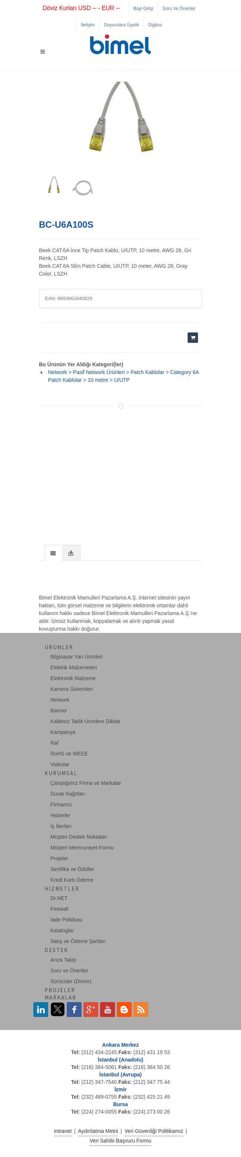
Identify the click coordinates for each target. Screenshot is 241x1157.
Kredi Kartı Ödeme (71, 880)
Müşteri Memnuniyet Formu (81, 848)
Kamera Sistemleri (71, 689)
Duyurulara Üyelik (121, 24)
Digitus (155, 24)
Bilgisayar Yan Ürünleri (76, 657)
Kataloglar (62, 930)
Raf (54, 743)
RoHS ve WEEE (69, 754)
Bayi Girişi (143, 8)
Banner (58, 711)
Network (59, 700)
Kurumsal (60, 773)
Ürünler (58, 647)
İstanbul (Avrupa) (120, 1075)
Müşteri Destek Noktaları (78, 837)
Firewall (59, 909)
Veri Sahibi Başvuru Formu (121, 1141)
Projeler (59, 858)
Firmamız (61, 804)
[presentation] (53, 553)
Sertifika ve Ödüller (72, 869)
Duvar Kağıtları (67, 794)
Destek (56, 949)
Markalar (60, 997)
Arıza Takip (63, 960)
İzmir (121, 1089)
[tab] (53, 552)
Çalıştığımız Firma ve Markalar (85, 783)
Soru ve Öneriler (178, 8)
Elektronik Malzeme (73, 678)
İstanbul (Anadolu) (120, 1060)
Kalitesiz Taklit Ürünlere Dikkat (85, 721)
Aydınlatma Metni (98, 1131)
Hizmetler (61, 888)
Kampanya (62, 732)
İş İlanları (61, 826)
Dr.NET (58, 898)
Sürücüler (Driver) (70, 981)
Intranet (63, 1131)
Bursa (120, 1104)
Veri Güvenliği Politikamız (154, 1131)
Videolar (59, 764)
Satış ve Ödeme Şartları (78, 941)
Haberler (60, 815)
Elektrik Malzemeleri (73, 667)
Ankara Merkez (120, 1045)
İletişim (88, 24)
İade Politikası (66, 920)
